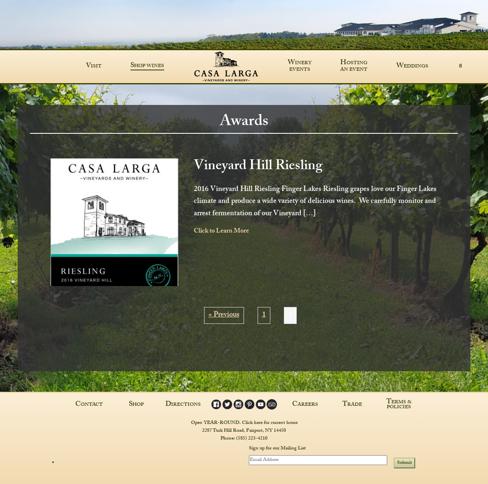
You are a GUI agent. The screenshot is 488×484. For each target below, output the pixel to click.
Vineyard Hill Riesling (258, 167)
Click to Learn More (221, 231)
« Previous (224, 315)
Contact (89, 405)
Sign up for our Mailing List (277, 449)
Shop (136, 405)
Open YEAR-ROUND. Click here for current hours (244, 423)
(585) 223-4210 (251, 439)
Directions (183, 405)
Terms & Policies (399, 405)
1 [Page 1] (264, 315)
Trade (352, 405)
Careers (305, 405)
